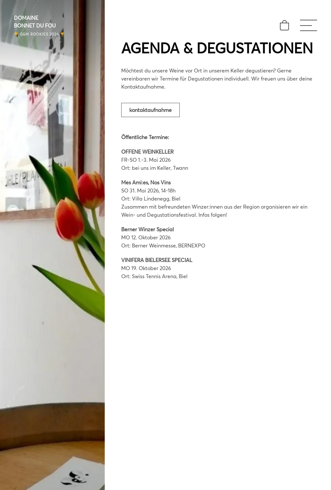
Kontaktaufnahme (150, 109)
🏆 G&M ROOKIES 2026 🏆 (39, 34)
